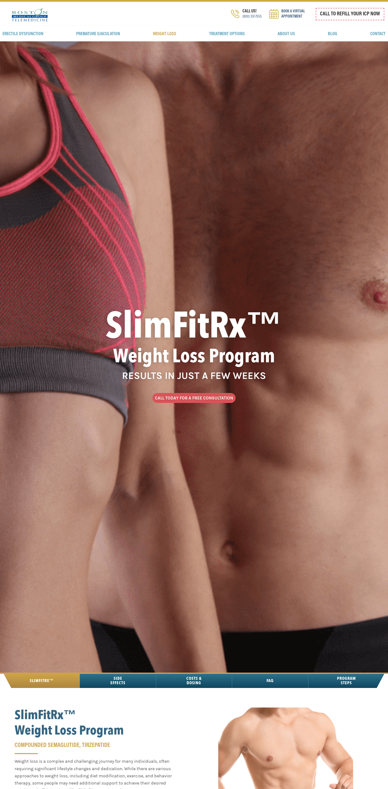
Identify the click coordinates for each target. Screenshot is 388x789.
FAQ (270, 700)
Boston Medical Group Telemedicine (30, 17)
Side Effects (117, 700)
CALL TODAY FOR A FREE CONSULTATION (194, 414)
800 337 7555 (356, 25)
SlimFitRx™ (41, 700)
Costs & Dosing (194, 700)
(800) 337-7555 (251, 23)
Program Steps (346, 700)
